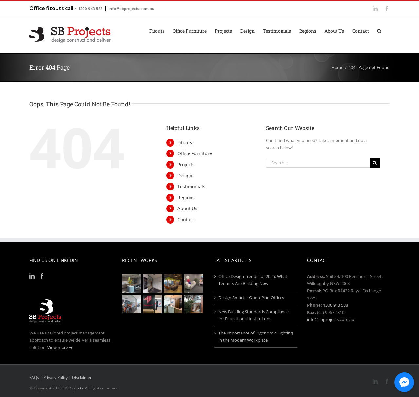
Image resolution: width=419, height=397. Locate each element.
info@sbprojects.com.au (131, 8)
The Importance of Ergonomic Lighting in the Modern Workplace (255, 336)
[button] (379, 30)
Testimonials (191, 186)
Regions (186, 197)
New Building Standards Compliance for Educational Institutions (253, 315)
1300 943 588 (90, 8)
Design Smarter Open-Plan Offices (251, 297)
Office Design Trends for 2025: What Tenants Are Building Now (252, 279)
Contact (185, 219)
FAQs (34, 377)
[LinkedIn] (32, 276)
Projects (186, 164)
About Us (187, 208)
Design (184, 175)
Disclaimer (82, 377)
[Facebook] (42, 276)
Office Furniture (194, 153)
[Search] (375, 163)
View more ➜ (60, 347)
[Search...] (318, 163)
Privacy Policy (55, 377)
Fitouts (184, 142)
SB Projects (73, 388)
